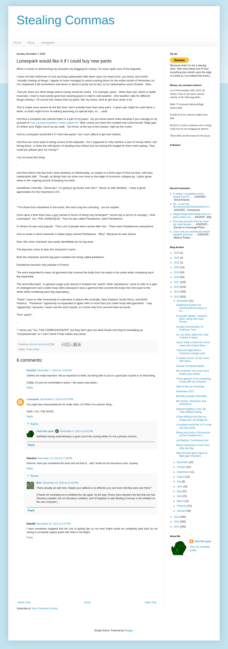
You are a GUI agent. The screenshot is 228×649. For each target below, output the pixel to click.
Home (17, 42)
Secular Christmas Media (190, 366)
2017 (177, 282)
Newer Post (24, 602)
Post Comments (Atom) (45, 608)
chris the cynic (45, 431)
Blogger (129, 630)
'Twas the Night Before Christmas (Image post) (190, 352)
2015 (177, 291)
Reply (30, 387)
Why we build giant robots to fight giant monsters (191, 454)
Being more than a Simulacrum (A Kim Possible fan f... (193, 434)
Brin (38, 482)
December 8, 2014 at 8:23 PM (56, 399)
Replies (34, 424)
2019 (177, 272)
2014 (177, 296)
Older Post (150, 602)
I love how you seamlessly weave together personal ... (191, 233)
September (183, 472)
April (179, 496)
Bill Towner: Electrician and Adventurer (191, 403)
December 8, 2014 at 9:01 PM (76, 431)
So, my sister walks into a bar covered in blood (192, 336)
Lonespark (33, 399)
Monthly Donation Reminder (191, 396)
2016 (177, 286)
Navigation (48, 42)
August (181, 476)
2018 (177, 277)
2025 (177, 252)
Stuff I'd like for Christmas (190, 386)
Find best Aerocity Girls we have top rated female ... (191, 223)
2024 (177, 257)
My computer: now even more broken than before (192, 372)
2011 (177, 526)
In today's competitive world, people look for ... (188, 195)
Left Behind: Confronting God (192, 440)
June (180, 486)
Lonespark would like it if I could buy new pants (193, 426)
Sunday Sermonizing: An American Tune (189, 328)
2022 (177, 262)
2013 (177, 516)
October (181, 467)
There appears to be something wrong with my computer (193, 380)
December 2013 (185, 391)
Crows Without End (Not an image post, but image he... (192, 418)
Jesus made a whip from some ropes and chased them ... (193, 344)
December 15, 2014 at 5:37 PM (53, 523)
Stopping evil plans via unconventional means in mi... (191, 308)
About (31, 42)
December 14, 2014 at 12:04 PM (60, 482)
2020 (177, 267)
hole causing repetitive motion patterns (53, 122)
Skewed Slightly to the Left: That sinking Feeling (191, 410)
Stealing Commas (66, 20)
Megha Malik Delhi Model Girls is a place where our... (192, 216)
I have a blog (32, 349)
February (182, 505)
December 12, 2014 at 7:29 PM (55, 458)
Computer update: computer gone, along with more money (191, 319)
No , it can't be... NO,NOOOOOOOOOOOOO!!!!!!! (191, 205)
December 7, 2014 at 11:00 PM (54, 370)
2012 (177, 521)
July (179, 481)
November (183, 462)
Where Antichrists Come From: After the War (193, 447)
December (183, 300)
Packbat (31, 370)
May (179, 491)
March (180, 501)
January (181, 510)
